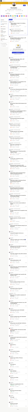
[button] (2, 16)
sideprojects (11, 76)
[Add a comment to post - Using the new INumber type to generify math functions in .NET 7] (12, 277)
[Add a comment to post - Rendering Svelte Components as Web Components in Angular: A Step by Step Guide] (12, 168)
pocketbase (19, 90)
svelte (14, 76)
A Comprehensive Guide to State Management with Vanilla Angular (18, 67)
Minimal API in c (13, 344)
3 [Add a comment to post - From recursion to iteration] (16, 353)
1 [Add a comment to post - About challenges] (15, 373)
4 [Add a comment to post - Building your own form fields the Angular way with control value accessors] (16, 249)
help (11, 345)
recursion (13, 352)
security (11, 261)
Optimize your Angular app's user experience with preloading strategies (18, 196)
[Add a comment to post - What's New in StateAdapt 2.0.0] (12, 147)
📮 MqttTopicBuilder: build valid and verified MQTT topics (18, 330)
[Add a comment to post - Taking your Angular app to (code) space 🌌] (12, 242)
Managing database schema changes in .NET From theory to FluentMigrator (18, 38)
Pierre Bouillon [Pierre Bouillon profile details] (12, 21)
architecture (19, 25)
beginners (16, 132)
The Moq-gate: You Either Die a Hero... (17, 158)
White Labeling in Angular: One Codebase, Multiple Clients (18, 24)
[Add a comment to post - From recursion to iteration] (12, 353)
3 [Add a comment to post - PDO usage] (16, 399)
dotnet (11, 61)
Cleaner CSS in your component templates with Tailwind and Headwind (18, 267)
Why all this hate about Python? (15, 390)
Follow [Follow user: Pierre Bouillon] (24, 5)
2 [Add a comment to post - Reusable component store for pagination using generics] (16, 213)
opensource (16, 90)
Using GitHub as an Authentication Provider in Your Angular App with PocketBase (18, 111)
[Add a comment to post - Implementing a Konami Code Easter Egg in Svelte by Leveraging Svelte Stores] (12, 176)
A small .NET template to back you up (16, 233)
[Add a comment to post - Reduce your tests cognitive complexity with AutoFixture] (12, 298)
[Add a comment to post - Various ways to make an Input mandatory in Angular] (12, 206)
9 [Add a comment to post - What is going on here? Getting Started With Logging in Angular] (17, 154)
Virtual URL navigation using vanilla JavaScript (18, 253)
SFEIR (14, 293)
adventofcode (11, 234)
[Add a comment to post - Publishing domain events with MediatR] (12, 312)
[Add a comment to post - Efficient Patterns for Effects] (12, 127)
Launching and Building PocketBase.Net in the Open (18, 96)
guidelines (15, 324)
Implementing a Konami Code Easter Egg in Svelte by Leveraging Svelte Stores (17, 173)
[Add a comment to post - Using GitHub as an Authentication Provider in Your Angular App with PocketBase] (12, 114)
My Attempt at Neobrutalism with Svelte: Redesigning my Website (17, 75)
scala (11, 352)
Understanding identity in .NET (15, 260)
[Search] (3, 1)
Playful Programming (16, 178)
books (13, 105)
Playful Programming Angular (17, 109)
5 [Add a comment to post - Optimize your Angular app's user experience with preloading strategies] (17, 198)
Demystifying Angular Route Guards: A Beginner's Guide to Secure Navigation (17, 188)
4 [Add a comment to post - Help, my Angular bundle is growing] (17, 33)
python (13, 391)
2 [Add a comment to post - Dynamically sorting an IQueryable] (16, 290)
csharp (13, 61)
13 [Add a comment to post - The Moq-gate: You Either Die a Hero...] (17, 161)
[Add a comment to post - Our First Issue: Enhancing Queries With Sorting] (12, 91)
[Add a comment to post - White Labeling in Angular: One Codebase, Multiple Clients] (13, 26)
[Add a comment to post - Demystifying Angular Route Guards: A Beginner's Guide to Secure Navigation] (12, 191)
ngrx (13, 212)
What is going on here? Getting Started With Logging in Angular (18, 152)
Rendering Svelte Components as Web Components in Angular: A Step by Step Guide (18, 166)
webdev (17, 25)
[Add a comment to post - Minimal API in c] (12, 347)
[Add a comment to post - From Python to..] (12, 366)
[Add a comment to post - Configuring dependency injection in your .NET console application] (12, 306)
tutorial (18, 68)
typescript (14, 25)
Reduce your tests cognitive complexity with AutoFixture (18, 295)
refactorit (19, 289)
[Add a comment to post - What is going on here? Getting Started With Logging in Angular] (12, 154)
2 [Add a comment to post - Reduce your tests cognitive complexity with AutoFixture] (16, 298)
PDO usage (12, 397)
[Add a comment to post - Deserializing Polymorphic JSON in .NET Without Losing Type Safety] (12, 62)
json (15, 61)
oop (13, 324)
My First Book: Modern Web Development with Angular (18, 104)
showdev (11, 331)
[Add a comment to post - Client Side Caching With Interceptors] (12, 140)
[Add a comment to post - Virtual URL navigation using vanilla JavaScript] (12, 256)
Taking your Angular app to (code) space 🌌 (18, 239)
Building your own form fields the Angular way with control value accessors (18, 247)
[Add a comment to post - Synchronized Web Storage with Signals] (12, 120)
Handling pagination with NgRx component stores (17, 218)
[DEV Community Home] (1, 1)
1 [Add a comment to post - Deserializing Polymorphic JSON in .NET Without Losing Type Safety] (16, 62)
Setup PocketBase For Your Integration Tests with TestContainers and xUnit (18, 82)
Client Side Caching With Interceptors (16, 138)
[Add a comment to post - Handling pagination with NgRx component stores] (12, 221)
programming (19, 153)
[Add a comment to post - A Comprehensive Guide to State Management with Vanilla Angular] (12, 70)
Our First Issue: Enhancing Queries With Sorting (18, 89)
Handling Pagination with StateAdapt (16, 131)
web (13, 378)
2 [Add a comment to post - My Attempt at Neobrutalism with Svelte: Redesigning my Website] (17, 77)
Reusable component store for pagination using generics (18, 211)
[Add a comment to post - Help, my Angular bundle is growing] (13, 33)
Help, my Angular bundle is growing (17, 30)
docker (17, 83)
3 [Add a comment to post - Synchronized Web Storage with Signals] (17, 120)
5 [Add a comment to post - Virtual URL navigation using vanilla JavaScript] (16, 256)
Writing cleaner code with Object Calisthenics (18, 323)
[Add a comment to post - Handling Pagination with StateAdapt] (12, 134)
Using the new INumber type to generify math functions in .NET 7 (18, 275)
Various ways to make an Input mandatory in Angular (18, 203)
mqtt (15, 331)
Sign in (21, 54)
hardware (16, 227)
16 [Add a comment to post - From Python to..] (17, 366)
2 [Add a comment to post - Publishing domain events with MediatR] (17, 312)
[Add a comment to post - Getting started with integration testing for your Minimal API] (12, 229)
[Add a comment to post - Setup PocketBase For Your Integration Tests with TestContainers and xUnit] (12, 85)
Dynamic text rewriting (14, 377)
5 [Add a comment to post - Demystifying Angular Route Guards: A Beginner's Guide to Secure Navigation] (17, 191)
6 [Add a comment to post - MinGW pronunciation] (16, 406)
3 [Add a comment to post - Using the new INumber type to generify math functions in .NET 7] (16, 277)
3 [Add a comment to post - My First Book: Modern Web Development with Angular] (17, 106)
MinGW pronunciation (14, 403)
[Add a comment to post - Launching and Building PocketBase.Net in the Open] (12, 99)
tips (13, 365)
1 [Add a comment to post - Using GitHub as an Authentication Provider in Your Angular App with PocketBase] (17, 114)
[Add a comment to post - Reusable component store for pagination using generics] (12, 213)
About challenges (13, 370)
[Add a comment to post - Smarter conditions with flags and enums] (12, 284)
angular (12, 25)
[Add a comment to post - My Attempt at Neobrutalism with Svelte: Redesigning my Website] (12, 77)
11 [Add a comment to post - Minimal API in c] (16, 347)
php (15, 398)
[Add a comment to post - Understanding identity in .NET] (12, 262)
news (11, 145)
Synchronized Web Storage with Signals (17, 118)
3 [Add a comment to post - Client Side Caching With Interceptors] (17, 140)
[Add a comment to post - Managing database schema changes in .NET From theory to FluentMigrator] (12, 41)
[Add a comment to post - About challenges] (12, 373)
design (19, 76)
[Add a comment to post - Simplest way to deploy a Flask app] (12, 360)
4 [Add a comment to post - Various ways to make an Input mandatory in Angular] (17, 206)
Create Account (18, 52)
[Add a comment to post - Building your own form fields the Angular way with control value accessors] (12, 249)
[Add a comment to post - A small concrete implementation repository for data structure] (12, 340)
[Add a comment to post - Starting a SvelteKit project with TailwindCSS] (12, 319)
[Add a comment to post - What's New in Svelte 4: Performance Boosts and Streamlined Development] (12, 183)
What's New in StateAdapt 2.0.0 (15, 144)
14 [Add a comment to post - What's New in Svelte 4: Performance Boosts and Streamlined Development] (17, 183)
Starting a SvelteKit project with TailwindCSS (18, 316)
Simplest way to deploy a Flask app (16, 357)
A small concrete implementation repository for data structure (18, 338)
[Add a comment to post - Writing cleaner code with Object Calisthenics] (12, 325)
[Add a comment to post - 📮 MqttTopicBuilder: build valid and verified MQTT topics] (12, 333)
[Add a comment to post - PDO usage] (12, 399)
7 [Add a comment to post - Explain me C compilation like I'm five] (16, 386)
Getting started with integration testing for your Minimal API (18, 226)
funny (16, 404)
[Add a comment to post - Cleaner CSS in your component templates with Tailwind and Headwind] (12, 270)
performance (11, 227)
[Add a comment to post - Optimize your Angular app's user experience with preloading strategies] (12, 198)
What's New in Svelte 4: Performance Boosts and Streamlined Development (18, 181)
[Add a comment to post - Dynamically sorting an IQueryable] (12, 290)
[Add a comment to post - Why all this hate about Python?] (12, 393)
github (13, 240)
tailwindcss (11, 317)
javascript (16, 119)
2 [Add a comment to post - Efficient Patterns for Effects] (17, 127)
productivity (19, 227)
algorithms (16, 352)
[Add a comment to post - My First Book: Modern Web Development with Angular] (12, 106)
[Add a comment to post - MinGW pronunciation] (12, 406)
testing (15, 83)
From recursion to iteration (15, 351)
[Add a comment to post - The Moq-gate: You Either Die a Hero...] (12, 161)
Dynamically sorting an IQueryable (16, 288)
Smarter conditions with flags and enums (17, 281)
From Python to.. (13, 364)
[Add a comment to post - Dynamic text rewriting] (12, 380)
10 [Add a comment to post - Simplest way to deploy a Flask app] (17, 360)
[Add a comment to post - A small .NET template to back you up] (12, 235)
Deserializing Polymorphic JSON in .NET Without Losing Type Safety (17, 60)
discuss (11, 365)
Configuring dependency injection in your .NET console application (18, 303)
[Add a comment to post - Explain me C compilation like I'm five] (12, 386)
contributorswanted (18, 339)
